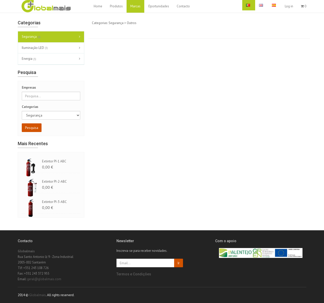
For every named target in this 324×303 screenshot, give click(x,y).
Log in (289, 6)
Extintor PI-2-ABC (54, 181)
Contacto (183, 6)
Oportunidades (158, 6)
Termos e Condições (133, 274)
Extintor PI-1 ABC (54, 161)
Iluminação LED (35, 48)
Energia (29, 59)
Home (98, 6)
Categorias (30, 107)
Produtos (116, 6)
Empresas (29, 87)
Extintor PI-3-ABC (54, 202)
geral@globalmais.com (44, 279)
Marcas (135, 6)
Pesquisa (31, 127)
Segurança (32, 37)
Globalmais (26, 251)
